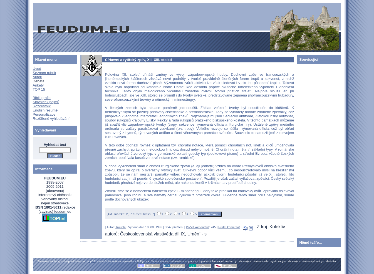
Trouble (120, 227)
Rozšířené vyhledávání (51, 118)
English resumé (45, 110)
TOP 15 (39, 89)
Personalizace (44, 114)
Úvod (37, 69)
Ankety (38, 85)
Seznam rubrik (44, 73)
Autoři (37, 77)
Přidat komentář (229, 227)
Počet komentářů (197, 227)
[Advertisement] (313, 150)
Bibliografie (42, 98)
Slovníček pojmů (46, 102)
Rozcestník (42, 106)
